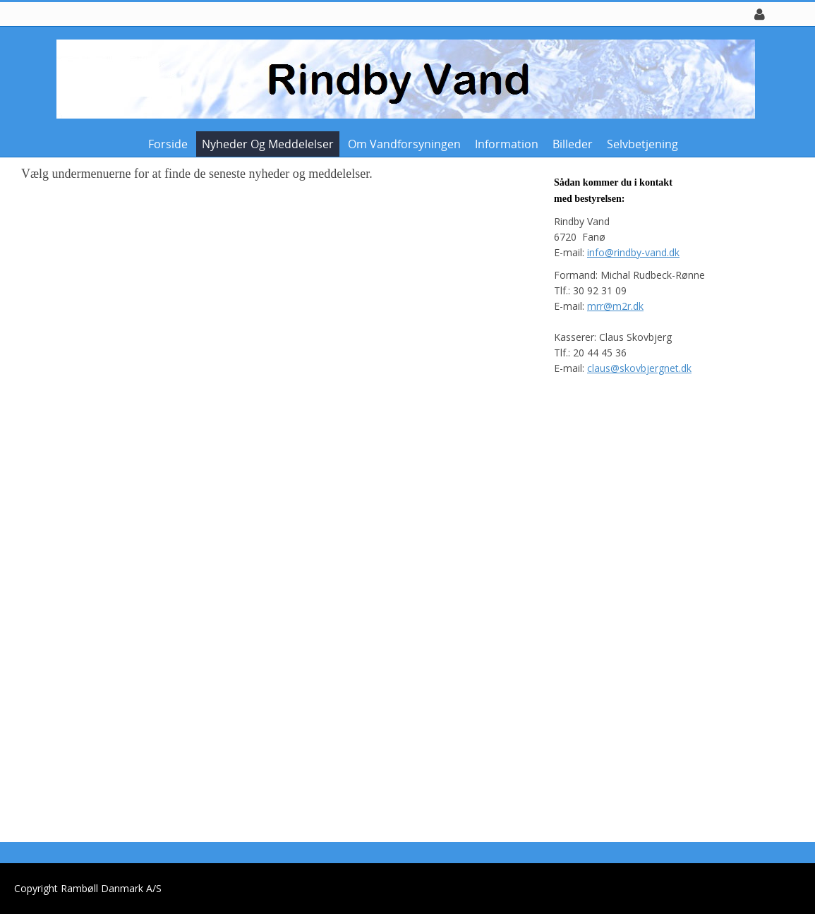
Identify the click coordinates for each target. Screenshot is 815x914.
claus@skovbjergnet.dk (639, 368)
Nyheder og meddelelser (268, 144)
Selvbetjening (642, 144)
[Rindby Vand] (402, 78)
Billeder (573, 144)
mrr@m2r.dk (615, 306)
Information (506, 144)
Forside (168, 144)
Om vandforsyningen (404, 144)
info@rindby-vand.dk (633, 252)
